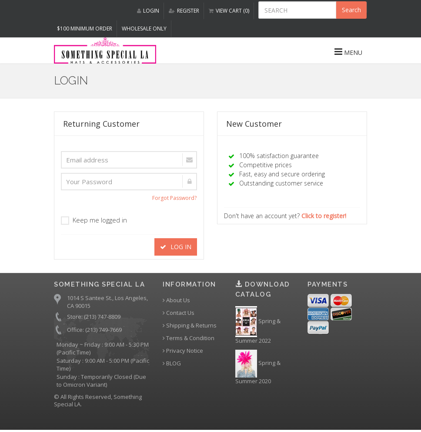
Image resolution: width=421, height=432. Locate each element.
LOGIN (148, 10)
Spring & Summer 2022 (258, 325)
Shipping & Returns (190, 325)
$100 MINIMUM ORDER (84, 28)
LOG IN (175, 247)
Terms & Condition (188, 338)
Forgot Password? (174, 198)
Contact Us (178, 313)
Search (351, 10)
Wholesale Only (144, 28)
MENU (348, 52)
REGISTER (184, 10)
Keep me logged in (94, 220)
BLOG (172, 363)
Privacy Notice (183, 350)
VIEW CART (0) (229, 10)
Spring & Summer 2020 (258, 367)
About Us (176, 300)
